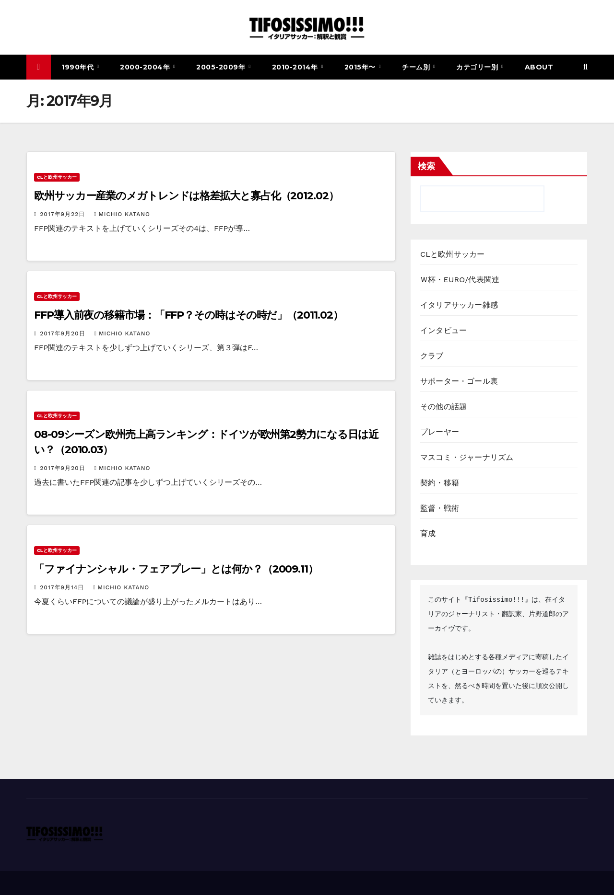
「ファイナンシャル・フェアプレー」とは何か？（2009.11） (176, 568)
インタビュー (443, 330)
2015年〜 (361, 67)
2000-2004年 (146, 67)
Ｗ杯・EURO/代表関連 (459, 279)
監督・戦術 (439, 508)
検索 (426, 166)
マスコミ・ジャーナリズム (466, 457)
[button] (585, 66)
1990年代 (78, 67)
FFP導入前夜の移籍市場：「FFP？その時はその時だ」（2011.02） (188, 315)
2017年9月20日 (63, 333)
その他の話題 (443, 406)
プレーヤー (439, 431)
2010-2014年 (296, 67)
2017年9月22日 (63, 214)
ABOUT (539, 67)
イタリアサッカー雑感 (459, 305)
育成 (428, 533)
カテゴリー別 (478, 67)
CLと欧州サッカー (57, 177)
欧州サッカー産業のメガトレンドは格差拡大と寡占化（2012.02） (186, 195)
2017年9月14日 (63, 587)
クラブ (432, 355)
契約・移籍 (439, 482)
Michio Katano (122, 214)
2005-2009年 (222, 67)
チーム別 (417, 67)
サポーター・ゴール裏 (459, 381)
